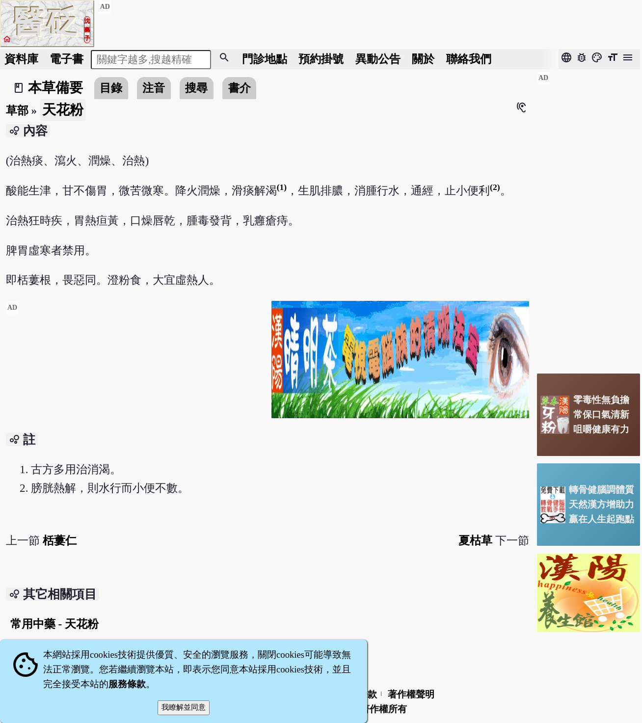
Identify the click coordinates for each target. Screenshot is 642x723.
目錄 (111, 87)
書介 (239, 87)
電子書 (66, 59)
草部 (17, 110)
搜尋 (196, 87)
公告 (378, 59)
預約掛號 (321, 59)
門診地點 (264, 59)
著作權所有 (383, 709)
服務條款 (127, 684)
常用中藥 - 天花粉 (54, 623)
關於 (423, 59)
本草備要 (55, 87)
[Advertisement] (135, 369)
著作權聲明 (411, 694)
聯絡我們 (468, 59)
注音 (153, 87)
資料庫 (21, 59)
